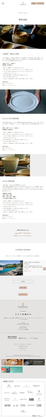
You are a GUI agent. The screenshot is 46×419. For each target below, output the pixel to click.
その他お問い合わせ (23, 350)
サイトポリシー (30, 318)
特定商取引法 (17, 318)
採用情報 (5, 318)
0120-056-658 (29, 344)
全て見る (23, 286)
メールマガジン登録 (23, 319)
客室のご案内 (23, 292)
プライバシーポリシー (38, 318)
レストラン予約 (40, 3)
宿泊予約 (33, 3)
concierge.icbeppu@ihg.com (11, 89)
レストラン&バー (23, 298)
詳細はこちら (27, 275)
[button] (1, 273)
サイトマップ (23, 318)
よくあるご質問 (11, 318)
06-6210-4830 (25, 348)
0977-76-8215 (9, 88)
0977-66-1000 (24, 326)
